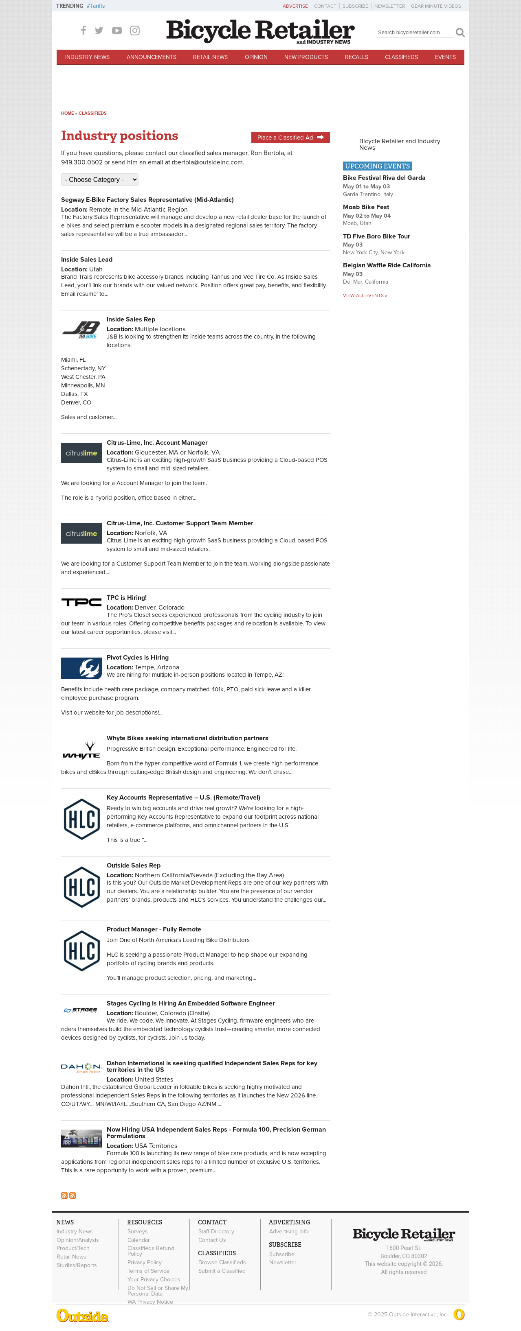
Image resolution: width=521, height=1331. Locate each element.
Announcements (151, 57)
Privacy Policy (145, 1262)
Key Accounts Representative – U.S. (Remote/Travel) (183, 797)
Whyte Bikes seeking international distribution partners (187, 738)
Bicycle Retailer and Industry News (399, 144)
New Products (306, 57)
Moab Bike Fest (366, 207)
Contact (325, 6)
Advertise (295, 6)
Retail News (210, 57)
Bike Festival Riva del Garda (384, 178)
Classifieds (401, 57)
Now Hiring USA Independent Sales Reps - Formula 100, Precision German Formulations (216, 1133)
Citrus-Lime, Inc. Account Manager (157, 443)
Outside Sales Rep (133, 865)
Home (67, 113)
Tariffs (97, 5)
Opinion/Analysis (78, 1240)
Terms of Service (148, 1271)
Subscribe (355, 6)
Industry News (87, 57)
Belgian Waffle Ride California (387, 265)
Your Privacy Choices (154, 1279)
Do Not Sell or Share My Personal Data (158, 1291)
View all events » (365, 295)
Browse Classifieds (222, 1262)
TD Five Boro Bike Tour (376, 236)
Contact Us (212, 1240)
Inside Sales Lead (86, 260)
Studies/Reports (77, 1265)
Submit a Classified (222, 1271)
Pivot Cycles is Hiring (138, 657)
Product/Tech (73, 1248)
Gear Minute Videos (436, 6)
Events (445, 57)
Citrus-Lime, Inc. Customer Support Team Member (180, 523)
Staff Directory (216, 1231)
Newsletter (389, 6)
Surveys (138, 1231)
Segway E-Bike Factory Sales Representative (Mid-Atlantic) (147, 200)
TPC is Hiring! (127, 598)
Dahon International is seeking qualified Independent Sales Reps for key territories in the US (212, 1066)
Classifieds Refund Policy (151, 1251)
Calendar (139, 1240)
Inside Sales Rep (131, 319)
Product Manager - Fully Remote (154, 929)
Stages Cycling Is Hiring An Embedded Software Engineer (191, 1003)
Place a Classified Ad (290, 137)
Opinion (256, 57)
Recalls (356, 57)
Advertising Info (289, 1231)
